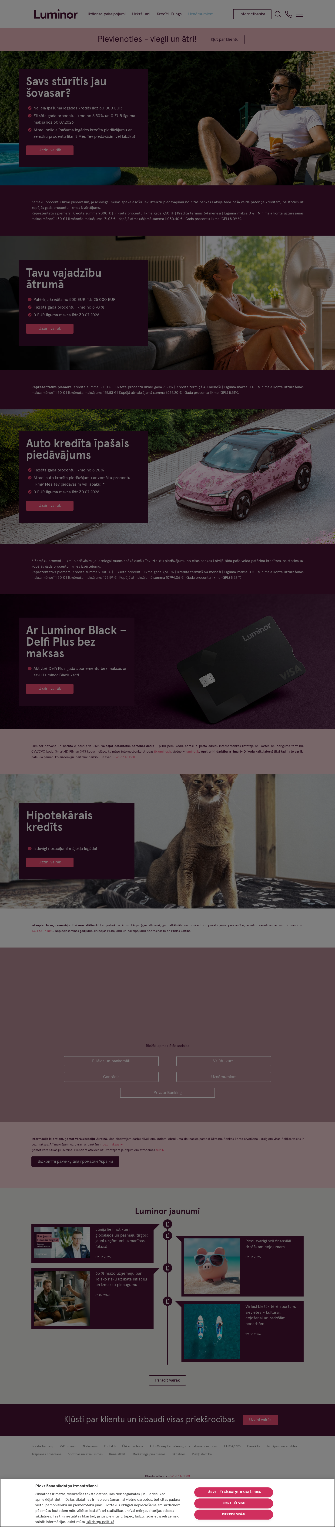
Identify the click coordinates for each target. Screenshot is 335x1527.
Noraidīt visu (233, 1503)
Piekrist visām (233, 1514)
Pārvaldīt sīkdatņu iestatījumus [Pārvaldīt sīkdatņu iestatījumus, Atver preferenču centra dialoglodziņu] (234, 1492)
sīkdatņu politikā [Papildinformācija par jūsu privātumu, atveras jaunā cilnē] (100, 1522)
